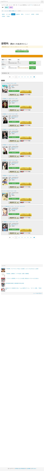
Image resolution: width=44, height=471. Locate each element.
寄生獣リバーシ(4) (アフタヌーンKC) (10, 160)
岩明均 (12, 86)
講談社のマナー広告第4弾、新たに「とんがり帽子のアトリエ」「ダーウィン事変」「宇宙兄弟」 (23, 289)
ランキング (27, 14)
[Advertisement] (11, 30)
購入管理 (14, 90)
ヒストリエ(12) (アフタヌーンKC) (9, 83)
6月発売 (3, 16)
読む (3, 63)
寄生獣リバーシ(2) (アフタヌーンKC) (11, 221)
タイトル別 (8, 14)
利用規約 (17, 468)
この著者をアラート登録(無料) (22, 51)
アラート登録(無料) (32, 63)
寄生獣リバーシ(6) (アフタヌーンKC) (10, 129)
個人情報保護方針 (22, 468)
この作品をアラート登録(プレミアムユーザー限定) (26, 91)
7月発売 (8, 16)
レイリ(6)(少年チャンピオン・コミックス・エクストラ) (14, 206)
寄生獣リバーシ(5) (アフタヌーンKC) (10, 144)
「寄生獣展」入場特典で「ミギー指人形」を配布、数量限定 (17, 273)
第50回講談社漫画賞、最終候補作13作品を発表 (15, 283)
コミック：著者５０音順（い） (11, 10)
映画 (6, 7)
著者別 (13, 14)
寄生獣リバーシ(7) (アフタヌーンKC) (10, 114)
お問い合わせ (33, 468)
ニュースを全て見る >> (37, 293)
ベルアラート (4, 1)
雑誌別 (3, 14)
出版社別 (18, 14)
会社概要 (28, 468)
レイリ (3, 61)
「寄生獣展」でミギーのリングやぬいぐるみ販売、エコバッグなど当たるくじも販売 (22, 268)
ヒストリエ (4, 66)
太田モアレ (16, 101)
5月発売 (37, 14)
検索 (11, 7)
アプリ (31, 4)
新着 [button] (22, 14)
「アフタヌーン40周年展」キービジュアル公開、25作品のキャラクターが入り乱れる (22, 278)
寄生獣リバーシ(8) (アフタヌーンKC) (10, 98)
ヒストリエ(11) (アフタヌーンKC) (9, 190)
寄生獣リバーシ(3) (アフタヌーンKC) (10, 175)
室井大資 (15, 209)
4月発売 (32, 14)
